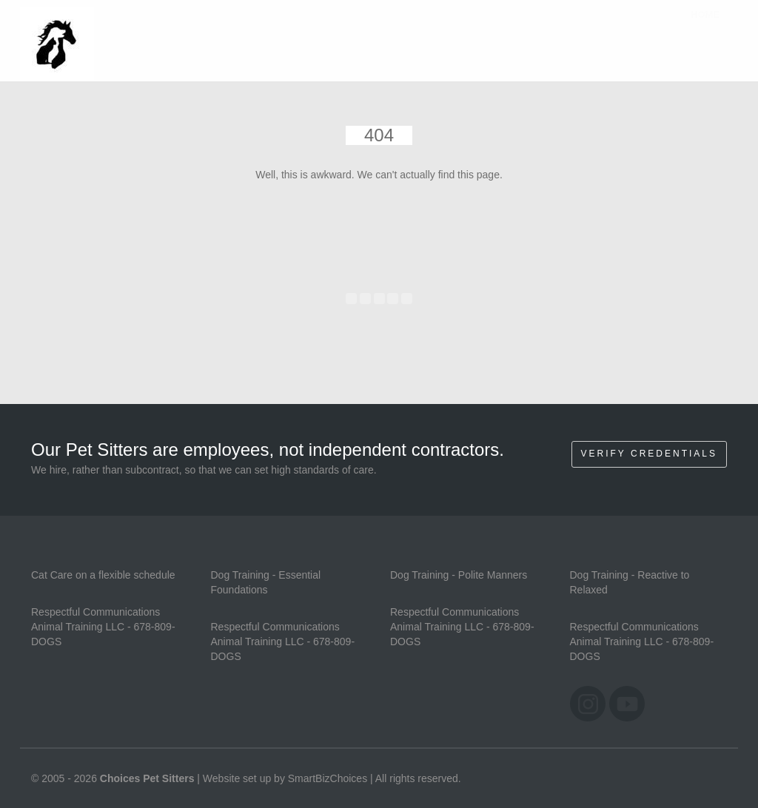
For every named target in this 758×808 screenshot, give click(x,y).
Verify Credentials (649, 453)
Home (705, 29)
